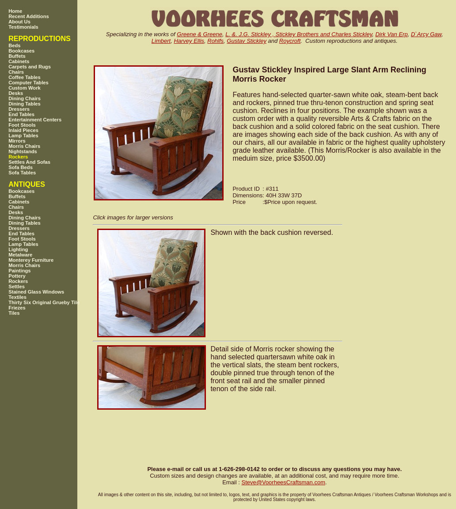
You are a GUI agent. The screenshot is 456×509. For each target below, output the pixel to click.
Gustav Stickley (246, 41)
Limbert (161, 41)
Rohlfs (215, 41)
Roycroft (289, 41)
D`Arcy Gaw (426, 34)
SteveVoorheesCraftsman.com (283, 482)
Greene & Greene (199, 34)
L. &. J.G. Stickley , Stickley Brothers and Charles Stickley (298, 34)
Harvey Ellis (189, 41)
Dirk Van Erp (391, 34)
